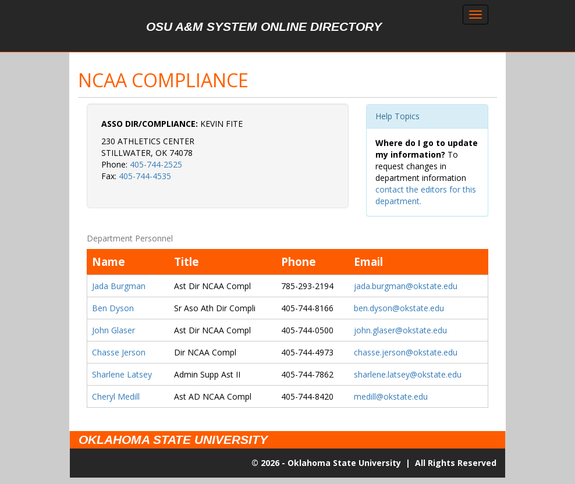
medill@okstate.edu (391, 396)
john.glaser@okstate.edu (400, 330)
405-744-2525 (156, 164)
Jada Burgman (118, 285)
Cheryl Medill (116, 396)
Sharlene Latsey (122, 374)
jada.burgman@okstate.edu (405, 285)
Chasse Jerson (118, 352)
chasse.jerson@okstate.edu (405, 352)
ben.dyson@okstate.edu (399, 308)
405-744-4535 (145, 176)
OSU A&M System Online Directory (264, 26)
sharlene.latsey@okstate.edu (408, 374)
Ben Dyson (113, 308)
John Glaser (113, 330)
